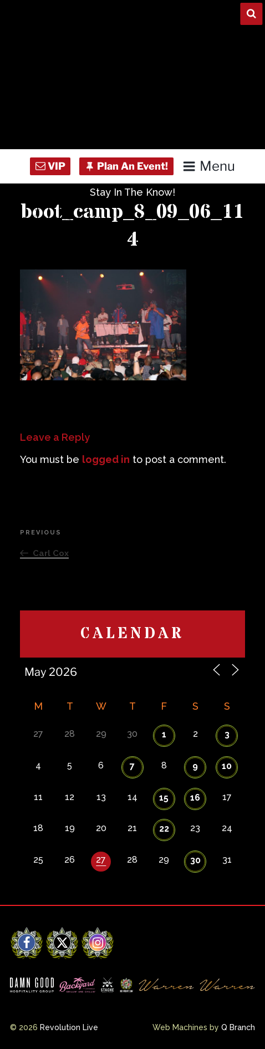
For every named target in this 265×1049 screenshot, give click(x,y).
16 (195, 797)
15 (164, 797)
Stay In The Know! (132, 192)
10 (227, 766)
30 (195, 860)
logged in (106, 459)
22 (164, 828)
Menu (208, 166)
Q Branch (238, 1027)
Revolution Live (69, 1027)
